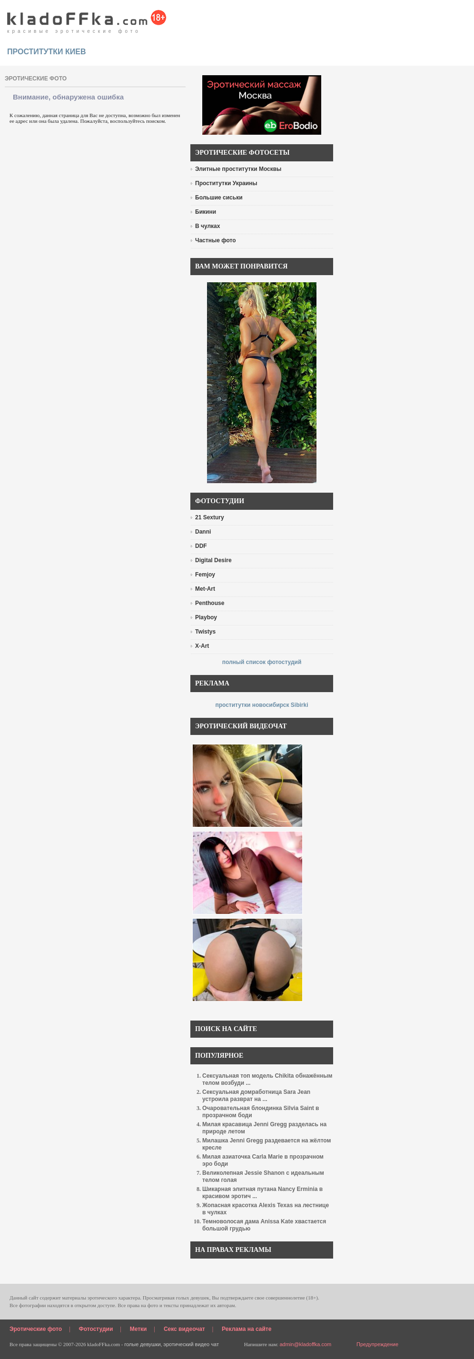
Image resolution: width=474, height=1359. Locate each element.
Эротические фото (36, 1329)
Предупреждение (377, 1344)
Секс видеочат (184, 1329)
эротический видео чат (191, 1344)
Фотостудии (96, 1329)
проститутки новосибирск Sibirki (261, 705)
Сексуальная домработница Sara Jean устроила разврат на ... (256, 1095)
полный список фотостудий (262, 662)
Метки (138, 1329)
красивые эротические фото (87, 19)
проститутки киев (46, 52)
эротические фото (36, 78)
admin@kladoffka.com (305, 1344)
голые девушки (142, 1344)
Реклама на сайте (246, 1329)
